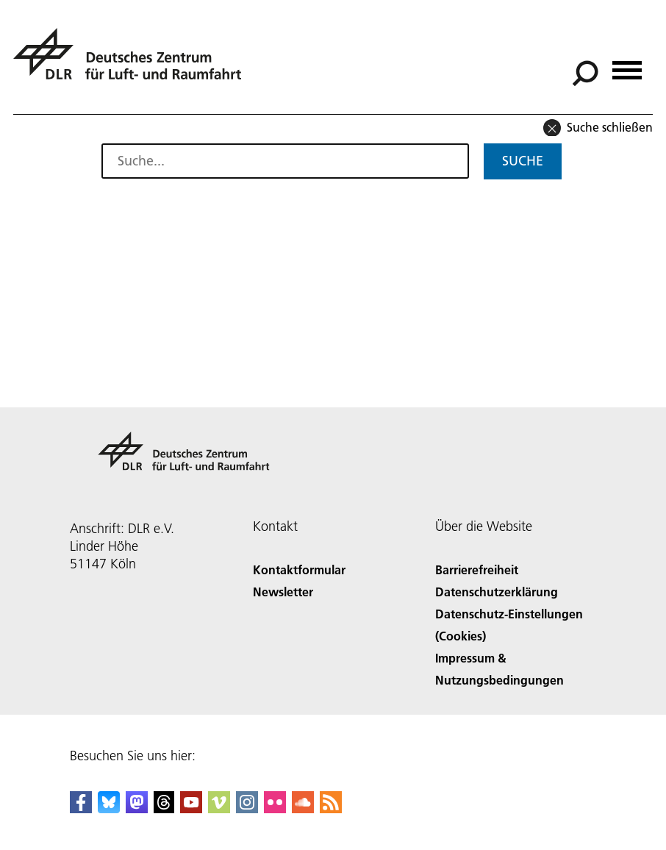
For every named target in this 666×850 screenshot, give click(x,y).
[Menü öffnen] (627, 65)
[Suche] (585, 73)
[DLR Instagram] (247, 808)
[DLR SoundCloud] (303, 808)
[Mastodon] (137, 808)
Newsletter (283, 591)
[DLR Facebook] (81, 808)
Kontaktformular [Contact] (299, 569)
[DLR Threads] (164, 808)
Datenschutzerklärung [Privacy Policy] (496, 591)
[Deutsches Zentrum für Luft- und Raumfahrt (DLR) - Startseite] (133, 62)
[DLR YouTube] (191, 808)
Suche (522, 160)
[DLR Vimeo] (219, 808)
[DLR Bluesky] (109, 808)
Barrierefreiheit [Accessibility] (476, 569)
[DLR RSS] (331, 808)
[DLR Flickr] (275, 808)
